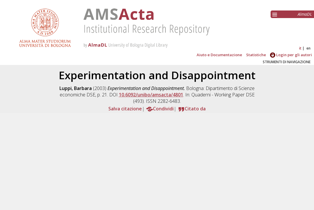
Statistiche (256, 54)
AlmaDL (305, 14)
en (308, 48)
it (300, 48)
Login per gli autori (291, 54)
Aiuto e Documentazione (219, 54)
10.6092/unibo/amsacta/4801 (151, 94)
